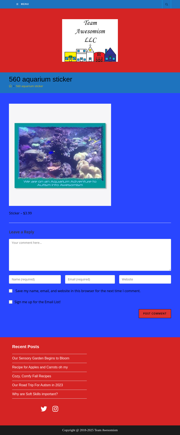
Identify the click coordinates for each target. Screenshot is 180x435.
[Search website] (167, 4)
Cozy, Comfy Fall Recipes (31, 376)
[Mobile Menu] (22, 4)
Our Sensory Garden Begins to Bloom (40, 358)
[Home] (10, 86)
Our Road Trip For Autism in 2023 (37, 385)
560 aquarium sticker (29, 86)
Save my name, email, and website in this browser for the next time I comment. (77, 291)
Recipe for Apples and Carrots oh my (40, 367)
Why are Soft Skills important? (35, 394)
